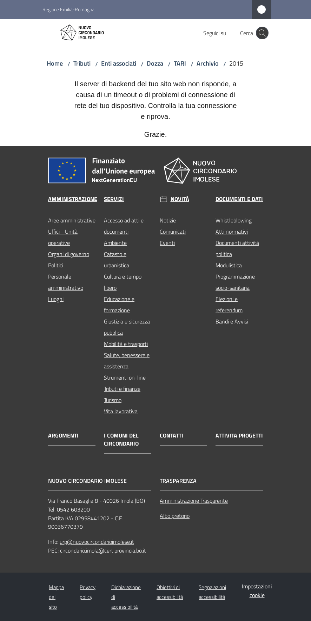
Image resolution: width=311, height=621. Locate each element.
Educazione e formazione (119, 304)
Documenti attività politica (237, 248)
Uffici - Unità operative (63, 237)
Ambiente (115, 243)
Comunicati (173, 231)
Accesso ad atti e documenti (124, 226)
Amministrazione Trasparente (194, 500)
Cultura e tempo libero (122, 282)
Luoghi (56, 299)
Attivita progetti (239, 436)
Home (55, 63)
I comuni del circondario (121, 440)
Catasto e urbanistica (116, 259)
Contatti (171, 436)
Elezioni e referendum (229, 304)
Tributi (82, 63)
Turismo (112, 400)
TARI (180, 63)
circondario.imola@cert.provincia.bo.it (103, 550)
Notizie (168, 220)
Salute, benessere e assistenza (127, 360)
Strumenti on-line (125, 377)
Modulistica (229, 265)
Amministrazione (72, 199)
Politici (55, 265)
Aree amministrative (71, 220)
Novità (180, 199)
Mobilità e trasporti (126, 344)
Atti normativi (232, 231)
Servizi (114, 199)
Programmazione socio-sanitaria (235, 282)
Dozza (155, 63)
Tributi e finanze (122, 389)
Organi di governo (68, 254)
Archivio (208, 63)
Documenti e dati (239, 199)
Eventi (167, 243)
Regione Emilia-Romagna (68, 9)
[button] (262, 33)
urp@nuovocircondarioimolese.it (97, 541)
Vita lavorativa (121, 411)
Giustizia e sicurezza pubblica (127, 327)
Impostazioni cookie (257, 590)
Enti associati (118, 63)
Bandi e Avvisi (232, 321)
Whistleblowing (234, 220)
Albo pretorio (175, 516)
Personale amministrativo (65, 282)
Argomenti (63, 436)
